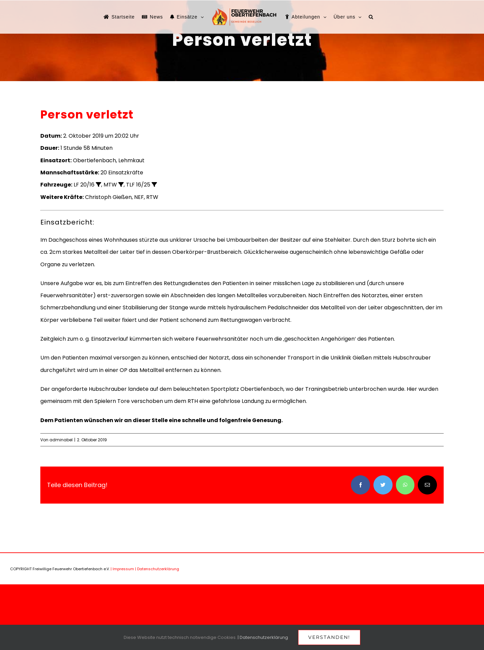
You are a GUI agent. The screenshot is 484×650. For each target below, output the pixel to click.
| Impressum (122, 569)
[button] (371, 17)
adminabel (61, 440)
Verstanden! (329, 637)
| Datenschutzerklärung (157, 569)
